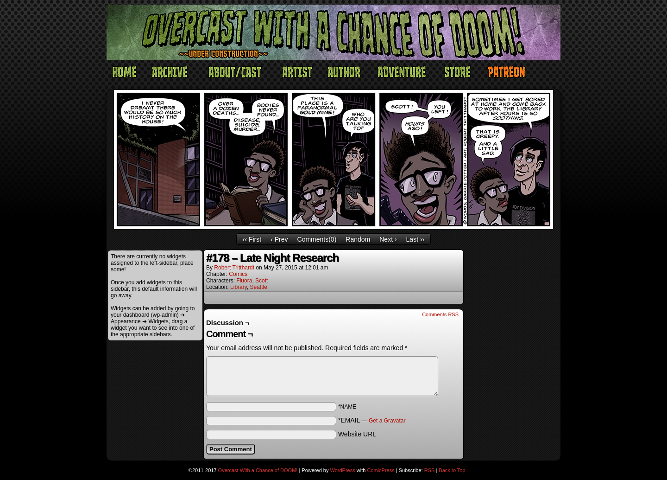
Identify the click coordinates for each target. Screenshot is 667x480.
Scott (261, 280)
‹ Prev (279, 239)
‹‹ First (252, 239)
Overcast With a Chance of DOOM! (258, 470)
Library (238, 287)
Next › (387, 239)
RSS (429, 470)
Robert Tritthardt (234, 267)
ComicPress (380, 470)
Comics (238, 274)
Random (358, 239)
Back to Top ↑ (454, 470)
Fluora (244, 280)
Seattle (258, 287)
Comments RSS (440, 314)
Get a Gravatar (387, 420)
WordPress (342, 470)
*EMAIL (372, 420)
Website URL (357, 434)
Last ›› (415, 239)
